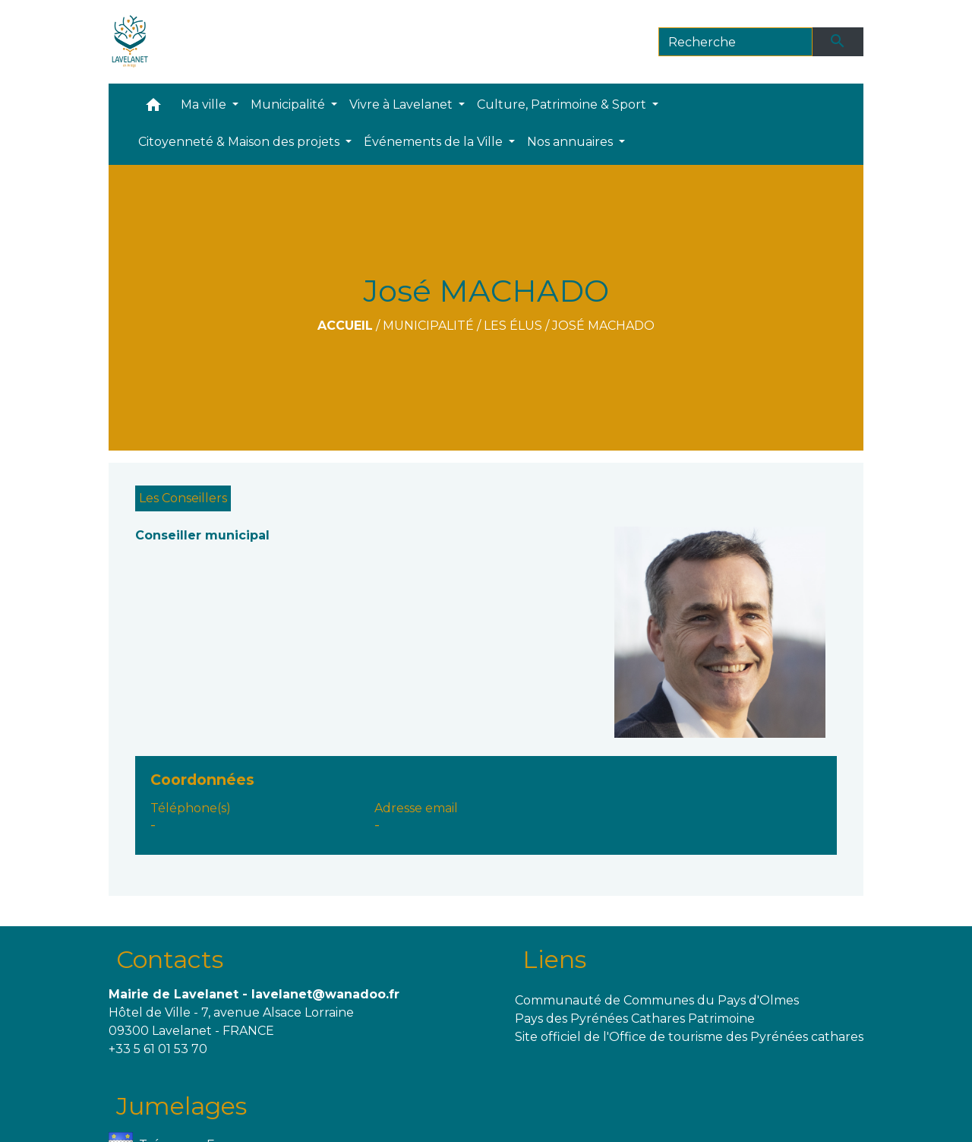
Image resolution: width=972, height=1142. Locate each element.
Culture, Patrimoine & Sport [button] (563, 104)
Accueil (345, 325)
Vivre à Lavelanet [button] (402, 104)
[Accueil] (130, 42)
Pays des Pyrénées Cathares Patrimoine (635, 1018)
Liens (554, 959)
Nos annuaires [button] (571, 141)
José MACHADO (603, 325)
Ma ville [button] (205, 104)
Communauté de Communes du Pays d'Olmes (657, 1000)
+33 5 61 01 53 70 (158, 1049)
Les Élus (513, 325)
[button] (153, 108)
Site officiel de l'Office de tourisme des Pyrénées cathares (689, 1037)
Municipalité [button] (289, 104)
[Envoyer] (838, 41)
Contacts (169, 959)
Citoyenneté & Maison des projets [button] (240, 141)
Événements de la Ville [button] (435, 141)
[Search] (735, 41)
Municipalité (428, 325)
